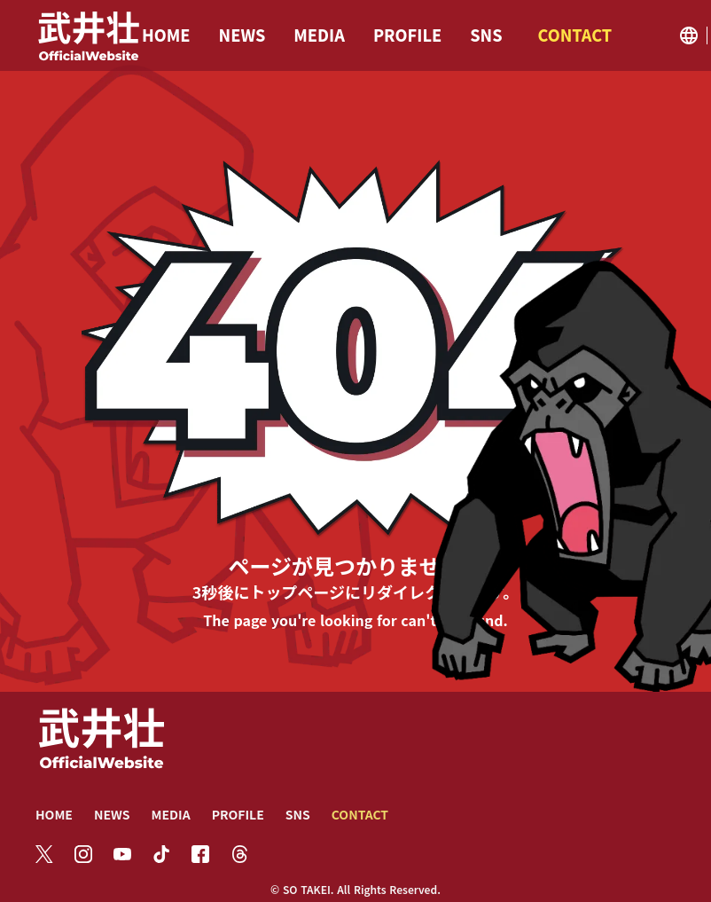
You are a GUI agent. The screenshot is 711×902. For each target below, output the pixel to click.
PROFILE (238, 814)
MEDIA (170, 814)
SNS (297, 814)
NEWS (112, 814)
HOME (54, 814)
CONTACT (360, 814)
